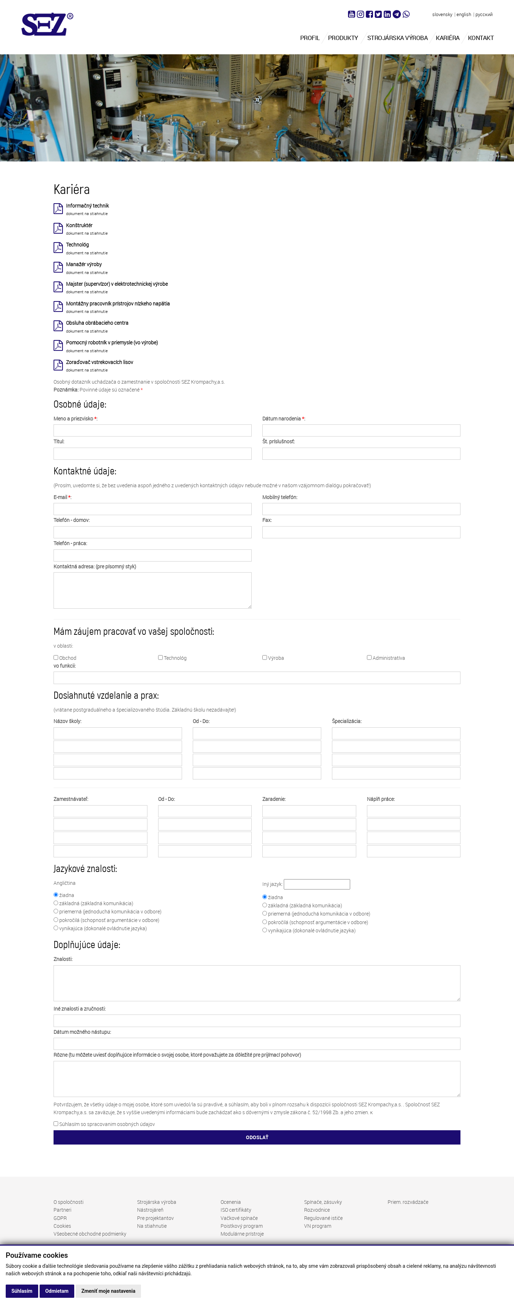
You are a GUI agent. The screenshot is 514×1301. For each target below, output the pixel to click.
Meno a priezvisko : (75, 418)
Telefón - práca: (70, 543)
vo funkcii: (65, 665)
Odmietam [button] (57, 1291)
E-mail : (62, 497)
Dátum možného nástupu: (82, 1031)
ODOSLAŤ (257, 1137)
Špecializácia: (347, 721)
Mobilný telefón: (279, 497)
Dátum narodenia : (283, 418)
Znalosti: (63, 959)
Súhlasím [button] (21, 1291)
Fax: (267, 520)
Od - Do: (201, 721)
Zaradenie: (274, 799)
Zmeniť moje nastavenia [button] (108, 1291)
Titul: (59, 441)
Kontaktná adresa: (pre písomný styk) (95, 566)
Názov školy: (67, 721)
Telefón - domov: (72, 520)
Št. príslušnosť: (278, 441)
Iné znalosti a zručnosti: (80, 1008)
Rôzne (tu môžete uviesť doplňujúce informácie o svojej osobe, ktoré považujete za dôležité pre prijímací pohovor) (177, 1054)
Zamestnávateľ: (71, 799)
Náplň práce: (381, 799)
